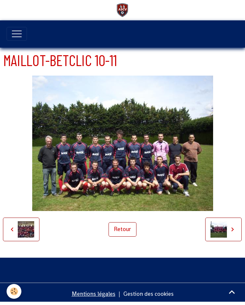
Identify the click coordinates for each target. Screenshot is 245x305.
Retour (122, 229)
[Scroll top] (232, 292)
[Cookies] (14, 291)
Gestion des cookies (148, 293)
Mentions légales (93, 293)
